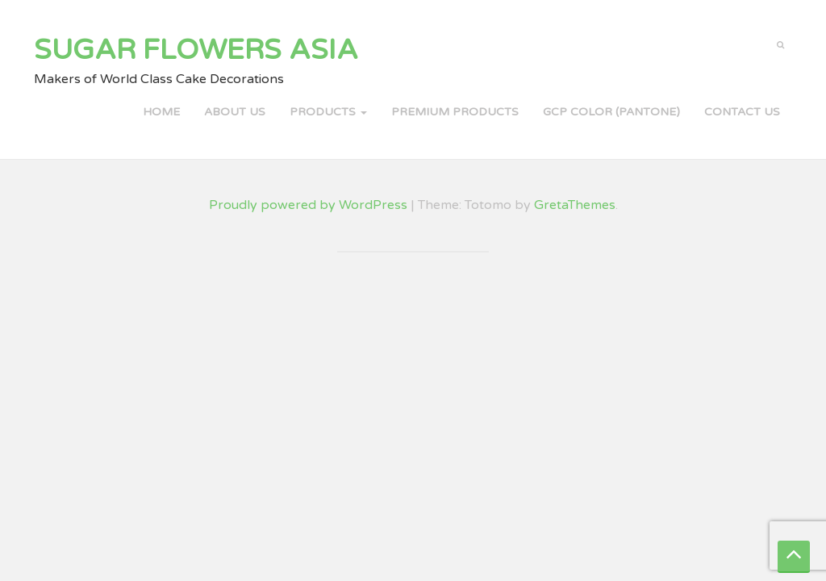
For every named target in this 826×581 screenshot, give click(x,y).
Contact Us (742, 112)
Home (161, 112)
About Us (234, 112)
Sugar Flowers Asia (196, 50)
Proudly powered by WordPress (308, 205)
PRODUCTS (328, 112)
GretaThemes (574, 205)
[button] (780, 44)
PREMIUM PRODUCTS (455, 112)
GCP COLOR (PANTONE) (611, 112)
